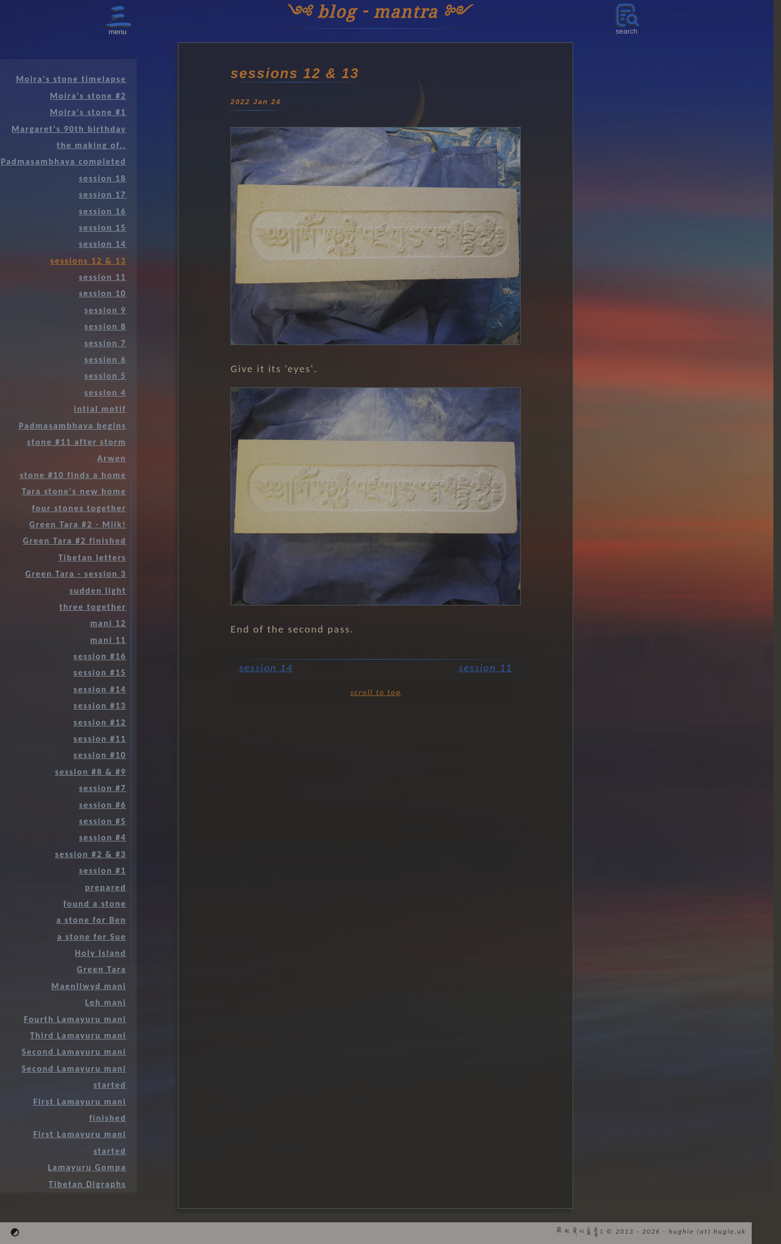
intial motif (100, 409)
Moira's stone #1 (88, 112)
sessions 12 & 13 (88, 261)
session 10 (102, 293)
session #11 (100, 738)
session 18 (102, 178)
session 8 (105, 326)
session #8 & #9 (90, 772)
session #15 (100, 672)
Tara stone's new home (74, 491)
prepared (105, 887)
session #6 (102, 805)
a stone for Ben (91, 920)
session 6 (105, 359)
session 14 (266, 667)
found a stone (94, 903)
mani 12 (108, 623)
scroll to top (375, 692)
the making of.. (91, 145)
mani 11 (108, 640)
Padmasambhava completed (63, 161)
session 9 (105, 310)
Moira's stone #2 (88, 96)
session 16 (102, 211)
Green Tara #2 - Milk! (77, 524)
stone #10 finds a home (73, 475)
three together (92, 607)
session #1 (102, 870)
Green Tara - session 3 (75, 574)
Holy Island (100, 953)
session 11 (486, 667)
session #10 (100, 755)
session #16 (100, 656)
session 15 (102, 227)
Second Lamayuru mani (74, 1052)
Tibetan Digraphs (87, 1184)
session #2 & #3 (90, 854)
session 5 (105, 376)
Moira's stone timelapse (71, 79)
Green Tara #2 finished (74, 540)
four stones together (79, 508)
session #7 (102, 788)
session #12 (100, 722)
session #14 (100, 689)
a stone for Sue (91, 937)
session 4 (105, 392)
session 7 (105, 343)
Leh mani (105, 1002)
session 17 (102, 194)
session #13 (100, 705)
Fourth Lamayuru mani (75, 1019)
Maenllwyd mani (89, 986)
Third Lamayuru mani (78, 1035)
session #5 (102, 821)
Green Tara (101, 969)
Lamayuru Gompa (87, 1167)
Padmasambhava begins (72, 425)
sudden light (97, 590)
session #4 (102, 837)
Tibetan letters (92, 557)
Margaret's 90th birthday (68, 129)
